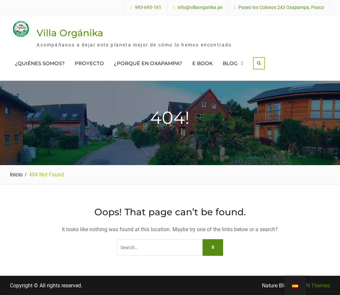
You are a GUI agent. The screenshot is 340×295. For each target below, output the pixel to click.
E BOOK (202, 63)
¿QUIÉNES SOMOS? (40, 63)
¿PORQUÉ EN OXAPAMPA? (148, 63)
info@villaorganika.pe (200, 7)
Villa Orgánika (70, 33)
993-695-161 (148, 7)
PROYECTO (89, 63)
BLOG (230, 63)
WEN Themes (314, 285)
